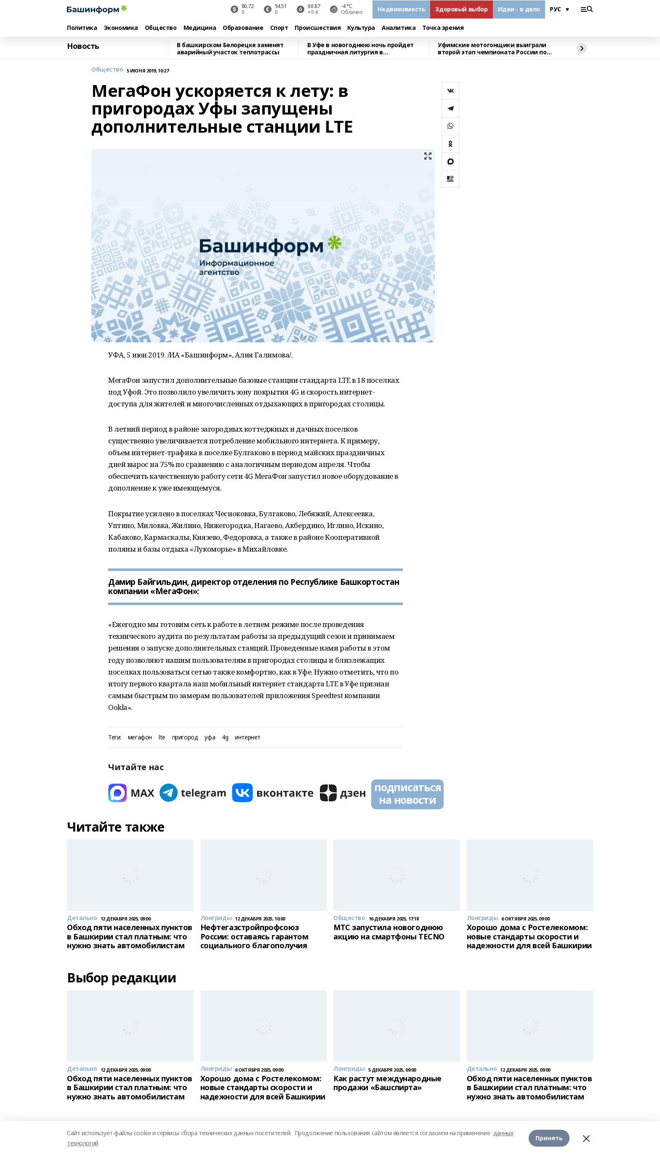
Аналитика (398, 28)
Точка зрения (442, 28)
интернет (248, 737)
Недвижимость (401, 9)
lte (162, 737)
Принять (549, 1138)
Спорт (279, 28)
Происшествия (318, 28)
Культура (361, 28)
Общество (161, 28)
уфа (210, 737)
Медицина (200, 28)
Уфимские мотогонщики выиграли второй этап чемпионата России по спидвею (492, 49)
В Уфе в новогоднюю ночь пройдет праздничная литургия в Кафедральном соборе (360, 49)
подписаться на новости (407, 793)
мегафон (140, 737)
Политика (82, 28)
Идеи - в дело (519, 9)
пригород (185, 737)
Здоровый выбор (461, 9)
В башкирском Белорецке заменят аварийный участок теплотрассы (230, 49)
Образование (243, 28)
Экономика (121, 28)
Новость (83, 46)
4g (225, 737)
